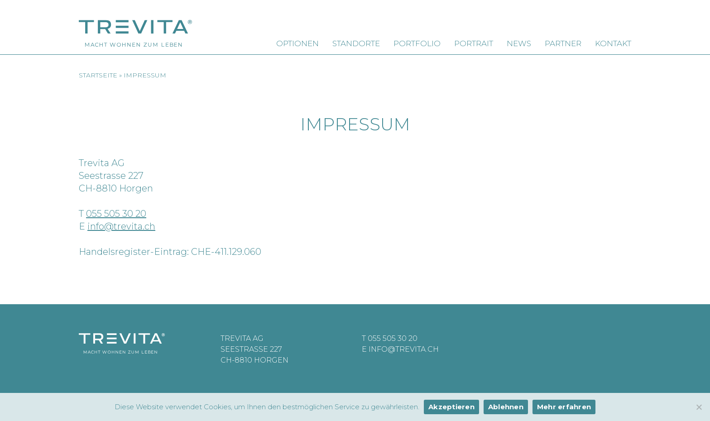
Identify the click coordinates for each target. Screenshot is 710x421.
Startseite (98, 75)
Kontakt (613, 43)
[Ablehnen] (698, 406)
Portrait (473, 43)
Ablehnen (505, 406)
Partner (563, 43)
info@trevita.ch (121, 226)
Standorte (356, 43)
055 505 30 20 (116, 213)
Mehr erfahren (564, 406)
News (519, 43)
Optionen (297, 43)
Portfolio (417, 43)
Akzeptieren (451, 406)
